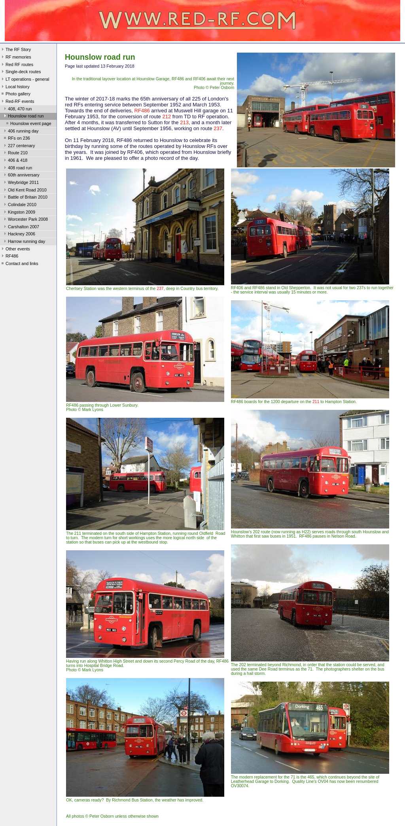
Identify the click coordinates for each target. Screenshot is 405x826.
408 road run (17, 168)
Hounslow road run (23, 117)
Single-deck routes (20, 72)
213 (184, 122)
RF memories (15, 58)
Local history (15, 87)
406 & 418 (14, 161)
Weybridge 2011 (20, 183)
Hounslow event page (28, 124)
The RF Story (15, 50)
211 (315, 402)
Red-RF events (17, 102)
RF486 (9, 257)
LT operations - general (24, 80)
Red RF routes (16, 65)
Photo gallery (15, 94)
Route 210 (15, 153)
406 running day (20, 132)
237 (218, 128)
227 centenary (18, 146)
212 (166, 116)
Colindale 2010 (19, 205)
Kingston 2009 (18, 213)
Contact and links (19, 264)
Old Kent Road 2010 (24, 191)
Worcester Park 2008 (25, 220)
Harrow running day (23, 242)
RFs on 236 (16, 139)
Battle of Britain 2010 (24, 198)
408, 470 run (17, 109)
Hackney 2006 (18, 234)
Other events (15, 249)
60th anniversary (21, 175)
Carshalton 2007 (20, 227)
